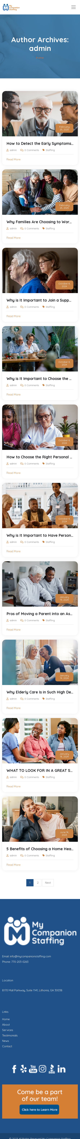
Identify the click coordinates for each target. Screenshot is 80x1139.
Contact (7, 1046)
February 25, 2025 (64, 128)
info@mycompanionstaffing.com (30, 956)
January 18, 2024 (64, 755)
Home (6, 1019)
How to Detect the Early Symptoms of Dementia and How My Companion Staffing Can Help (40, 143)
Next (48, 882)
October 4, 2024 (64, 285)
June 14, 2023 (64, 833)
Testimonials (10, 1035)
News (5, 1041)
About (6, 1024)
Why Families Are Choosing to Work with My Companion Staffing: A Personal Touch (40, 221)
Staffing (50, 150)
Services (7, 1030)
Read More (13, 159)
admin (13, 150)
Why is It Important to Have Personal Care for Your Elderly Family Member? (40, 535)
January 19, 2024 (64, 598)
